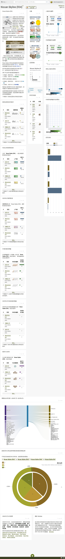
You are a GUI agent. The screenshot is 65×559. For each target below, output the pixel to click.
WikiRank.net (61, 5)
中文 (3, 2)
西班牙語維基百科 (57, 2)
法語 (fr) (7, 121)
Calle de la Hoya (40, 90)
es (22, 5)
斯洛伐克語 (33, 133)
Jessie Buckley (18, 536)
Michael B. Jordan (6, 534)
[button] (20, 13)
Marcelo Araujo (15, 534)
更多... (13, 140)
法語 (6, 39)
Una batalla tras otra (21, 532)
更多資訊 (51, 531)
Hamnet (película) (11, 537)
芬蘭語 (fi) (7, 127)
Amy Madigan (11, 536)
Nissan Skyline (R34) (9, 459)
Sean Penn (25, 536)
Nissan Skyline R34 (50, 459)
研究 (47, 2)
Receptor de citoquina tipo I (31, 90)
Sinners (4, 537)
